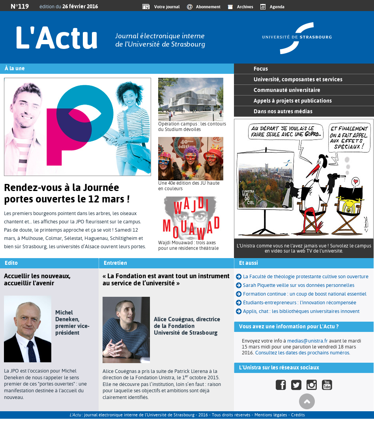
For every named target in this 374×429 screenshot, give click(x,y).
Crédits (298, 415)
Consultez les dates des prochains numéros (302, 353)
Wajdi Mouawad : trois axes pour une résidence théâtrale (188, 245)
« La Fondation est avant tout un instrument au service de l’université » (166, 279)
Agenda (277, 6)
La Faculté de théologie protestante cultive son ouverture (305, 276)
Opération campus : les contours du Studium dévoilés (192, 126)
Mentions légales (270, 415)
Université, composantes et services (298, 79)
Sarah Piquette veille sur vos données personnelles (298, 285)
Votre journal (166, 6)
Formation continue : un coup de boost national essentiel (305, 294)
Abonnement (208, 6)
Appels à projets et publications (293, 100)
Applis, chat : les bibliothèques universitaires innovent (301, 311)
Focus (261, 69)
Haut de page (307, 401)
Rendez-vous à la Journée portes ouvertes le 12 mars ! (67, 193)
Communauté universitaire (287, 90)
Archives (245, 6)
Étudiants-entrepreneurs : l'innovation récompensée (299, 302)
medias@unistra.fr (307, 341)
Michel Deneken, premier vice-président (72, 322)
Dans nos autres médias (283, 111)
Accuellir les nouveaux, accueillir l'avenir (37, 279)
